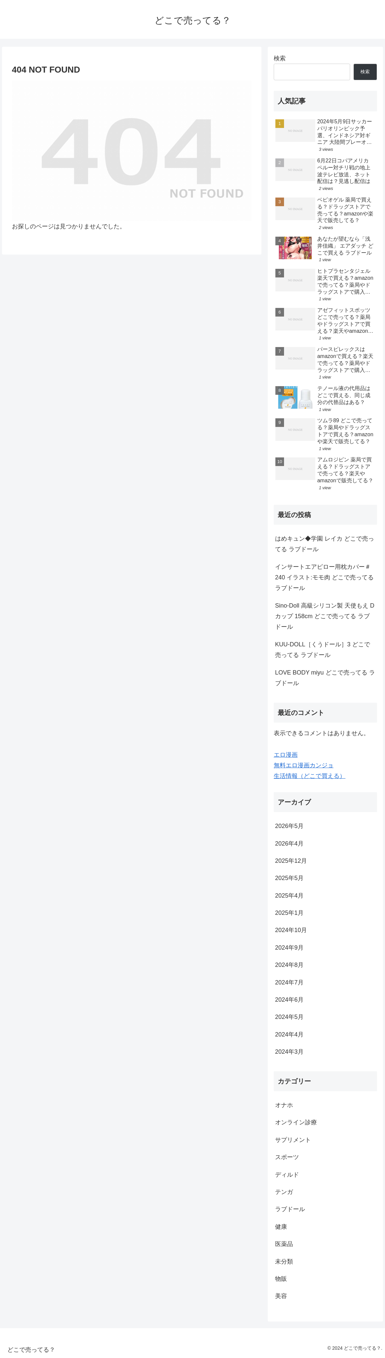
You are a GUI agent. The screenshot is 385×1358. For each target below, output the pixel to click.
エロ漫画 (286, 754)
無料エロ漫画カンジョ (304, 765)
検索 (280, 58)
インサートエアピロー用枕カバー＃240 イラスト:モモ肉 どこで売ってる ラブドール (324, 577)
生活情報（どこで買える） (309, 776)
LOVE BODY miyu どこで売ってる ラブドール (325, 677)
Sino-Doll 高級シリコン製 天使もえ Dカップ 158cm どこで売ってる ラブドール (324, 616)
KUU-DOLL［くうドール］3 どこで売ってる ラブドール (322, 649)
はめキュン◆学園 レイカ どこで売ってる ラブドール (324, 544)
